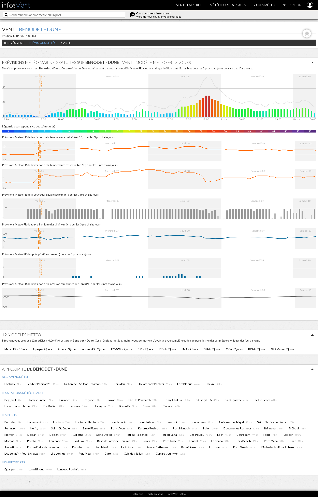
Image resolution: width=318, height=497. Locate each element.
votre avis (138, 493)
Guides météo (263, 5)
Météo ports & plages (228, 5)
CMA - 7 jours (234, 349)
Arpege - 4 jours (42, 349)
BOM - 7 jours (256, 349)
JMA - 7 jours (190, 349)
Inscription (291, 5)
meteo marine (155, 493)
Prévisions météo (43, 42)
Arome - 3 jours (67, 349)
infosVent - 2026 (177, 493)
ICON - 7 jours (167, 349)
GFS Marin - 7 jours (282, 349)
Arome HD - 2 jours (94, 349)
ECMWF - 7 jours (121, 349)
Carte (66, 42)
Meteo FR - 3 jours (15, 349)
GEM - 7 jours (212, 349)
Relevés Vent (14, 42)
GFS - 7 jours (145, 349)
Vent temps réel (189, 5)
